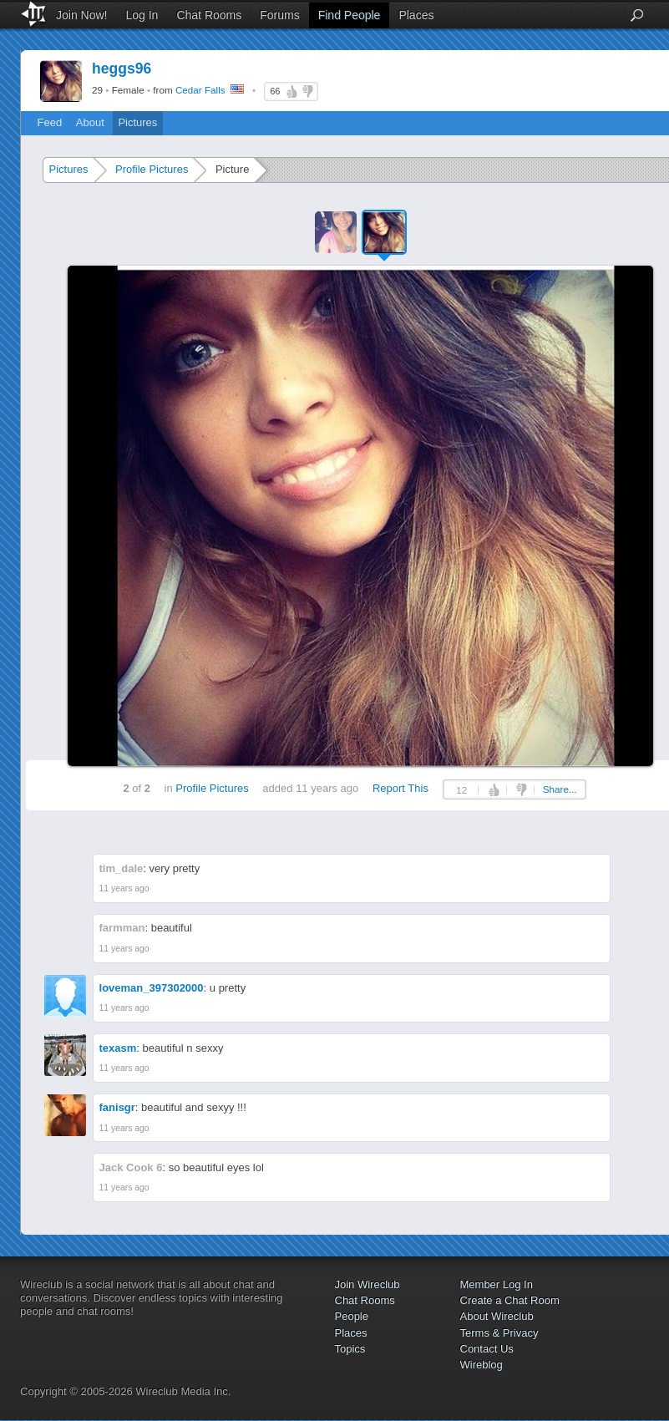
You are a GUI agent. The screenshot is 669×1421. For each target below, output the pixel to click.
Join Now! (81, 15)
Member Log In (496, 1284)
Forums (279, 15)
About (90, 122)
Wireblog (481, 1364)
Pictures (137, 122)
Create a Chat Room (510, 1300)
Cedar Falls (200, 89)
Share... (560, 789)
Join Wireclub (367, 1284)
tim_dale (121, 868)
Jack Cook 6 (131, 1167)
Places (415, 15)
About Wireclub (497, 1316)
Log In (141, 15)
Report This (400, 788)
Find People (349, 15)
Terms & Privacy (499, 1333)
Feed (50, 122)
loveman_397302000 (151, 988)
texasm (118, 1048)
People (351, 1316)
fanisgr (117, 1107)
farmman (122, 927)
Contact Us (487, 1348)
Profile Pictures (151, 169)
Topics (350, 1348)
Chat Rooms (208, 15)
